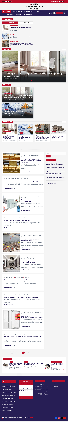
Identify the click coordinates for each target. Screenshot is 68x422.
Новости (38, 12)
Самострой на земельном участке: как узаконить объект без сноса (58, 137)
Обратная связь (57, 385)
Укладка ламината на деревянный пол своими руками (21, 298)
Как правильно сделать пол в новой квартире (18, 281)
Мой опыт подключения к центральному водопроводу (21, 182)
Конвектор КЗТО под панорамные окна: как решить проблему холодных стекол (20, 29)
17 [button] (38, 150)
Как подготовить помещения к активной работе (21, 37)
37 (20, 354)
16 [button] (37, 150)
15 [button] (36, 150)
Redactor (23, 156)
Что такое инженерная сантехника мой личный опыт (31, 201)
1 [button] (21, 150)
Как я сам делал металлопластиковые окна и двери (32, 318)
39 (26, 354)
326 (33, 354)
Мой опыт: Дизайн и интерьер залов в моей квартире (30, 262)
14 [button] (35, 150)
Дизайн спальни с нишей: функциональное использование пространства (22, 338)
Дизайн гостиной (30, 258)
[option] (34, 68)
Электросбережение (28, 16)
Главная (8, 12)
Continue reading (26, 172)
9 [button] (30, 150)
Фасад (28, 156)
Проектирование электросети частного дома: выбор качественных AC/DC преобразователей (21, 45)
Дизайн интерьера (17, 12)
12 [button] (33, 150)
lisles (7, 79)
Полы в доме (10, 16)
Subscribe (59, 14)
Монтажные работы (28, 12)
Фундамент (18, 16)
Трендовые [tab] (26, 24)
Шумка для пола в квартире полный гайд (17, 221)
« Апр (21, 399)
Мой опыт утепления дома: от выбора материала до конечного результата (31, 162)
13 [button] (34, 150)
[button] (63, 51)
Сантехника (29, 197)
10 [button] (31, 150)
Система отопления (14, 27)
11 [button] (32, 150)
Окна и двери (30, 313)
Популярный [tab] (10, 24)
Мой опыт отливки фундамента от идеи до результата (31, 241)
